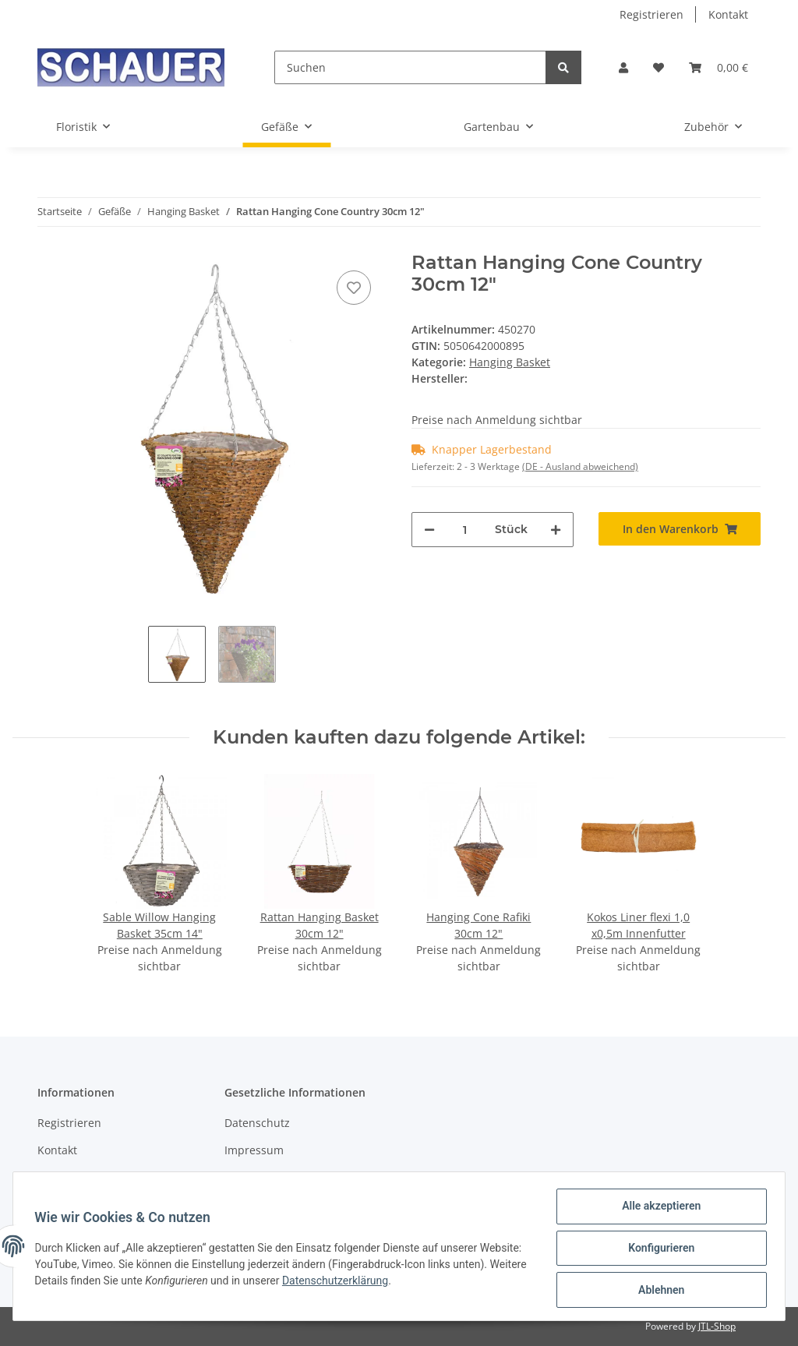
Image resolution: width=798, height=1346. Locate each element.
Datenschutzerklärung (415, 1283)
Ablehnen (657, 1290)
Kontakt (728, 14)
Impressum (254, 1150)
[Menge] (465, 529)
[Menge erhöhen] (555, 529)
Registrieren (651, 14)
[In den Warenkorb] (679, 529)
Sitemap (58, 1178)
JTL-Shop (717, 1326)
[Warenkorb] (718, 67)
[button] (623, 67)
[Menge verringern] (429, 529)
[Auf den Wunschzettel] (354, 287)
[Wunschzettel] (658, 67)
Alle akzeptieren (657, 1209)
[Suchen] (410, 67)
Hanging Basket (509, 362)
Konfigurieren (657, 1250)
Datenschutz (257, 1122)
